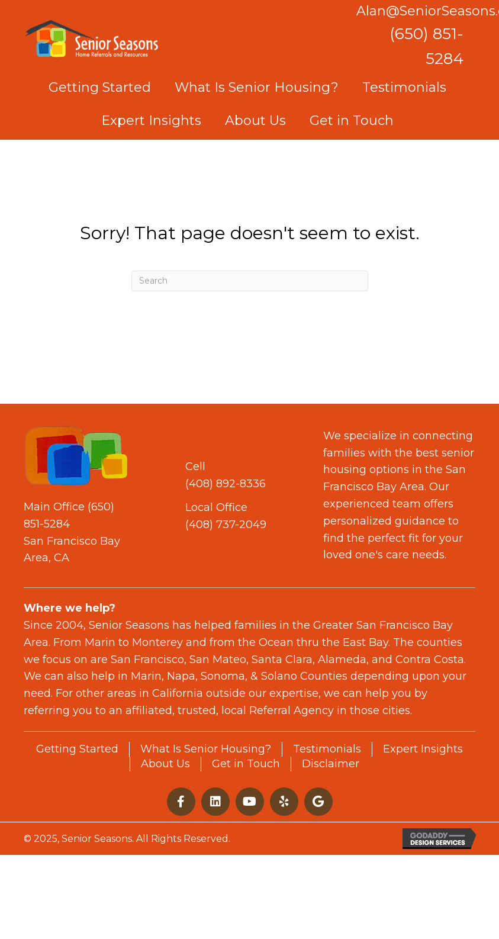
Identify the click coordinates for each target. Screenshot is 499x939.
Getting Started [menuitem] (77, 748)
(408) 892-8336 (225, 483)
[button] (181, 801)
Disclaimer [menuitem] (330, 763)
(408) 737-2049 (225, 524)
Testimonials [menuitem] (327, 748)
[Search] (249, 281)
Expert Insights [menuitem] (423, 748)
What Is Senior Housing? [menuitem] (205, 748)
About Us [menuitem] (165, 763)
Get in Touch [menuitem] (246, 763)
